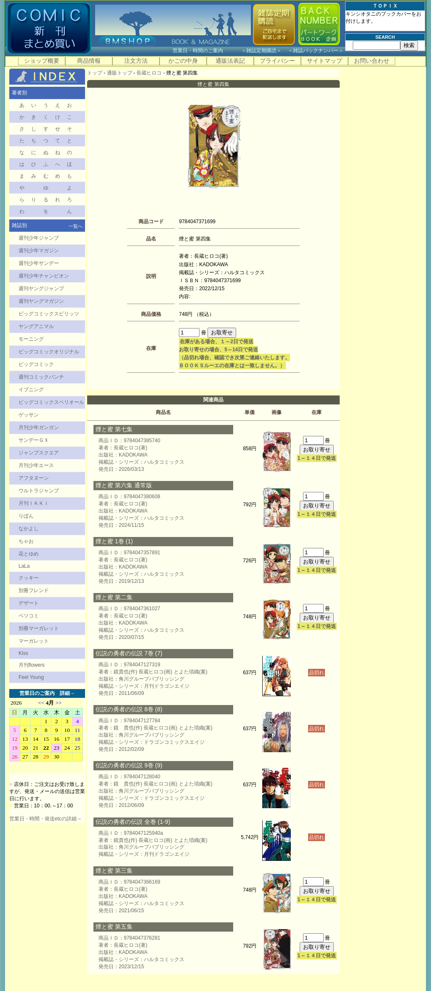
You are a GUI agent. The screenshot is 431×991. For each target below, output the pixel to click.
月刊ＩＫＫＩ (34, 503)
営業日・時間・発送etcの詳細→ (45, 819)
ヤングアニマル (36, 326)
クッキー (29, 578)
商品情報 (89, 60)
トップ (94, 73)
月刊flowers (32, 665)
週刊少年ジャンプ (39, 238)
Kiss (23, 653)
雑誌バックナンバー (315, 50)
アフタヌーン (34, 478)
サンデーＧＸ (34, 440)
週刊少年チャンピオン (44, 276)
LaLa (24, 566)
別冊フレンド (34, 590)
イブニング (31, 390)
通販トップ (119, 73)
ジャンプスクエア (39, 453)
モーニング (31, 339)
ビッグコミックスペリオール (51, 402)
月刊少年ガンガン (39, 427)
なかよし (29, 529)
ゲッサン (29, 415)
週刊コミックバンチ (41, 377)
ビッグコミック (36, 364)
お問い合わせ (371, 60)
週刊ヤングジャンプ (41, 288)
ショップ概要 (41, 60)
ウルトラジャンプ (39, 491)
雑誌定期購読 (261, 50)
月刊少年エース (36, 465)
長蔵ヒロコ (149, 73)
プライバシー (277, 60)
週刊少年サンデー (39, 263)
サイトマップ (324, 60)
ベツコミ (29, 616)
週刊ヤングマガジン (41, 301)
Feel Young (31, 677)
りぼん (26, 516)
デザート (29, 603)
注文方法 (136, 60)
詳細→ (67, 693)
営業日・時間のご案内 (206, 50)
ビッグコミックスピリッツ (49, 314)
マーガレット (34, 641)
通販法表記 (230, 60)
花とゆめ (29, 554)
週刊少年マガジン (39, 251)
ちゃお (26, 541)
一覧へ (75, 226)
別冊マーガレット (39, 628)
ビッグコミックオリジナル (49, 352)
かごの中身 (183, 60)
